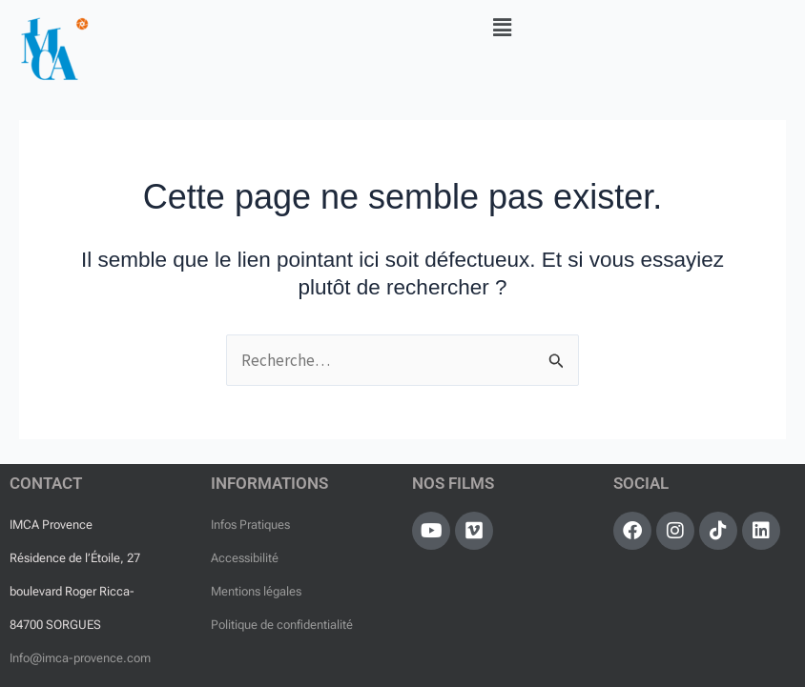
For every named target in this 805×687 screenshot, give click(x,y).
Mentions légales (256, 591)
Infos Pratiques (250, 524)
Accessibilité (245, 558)
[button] (501, 27)
